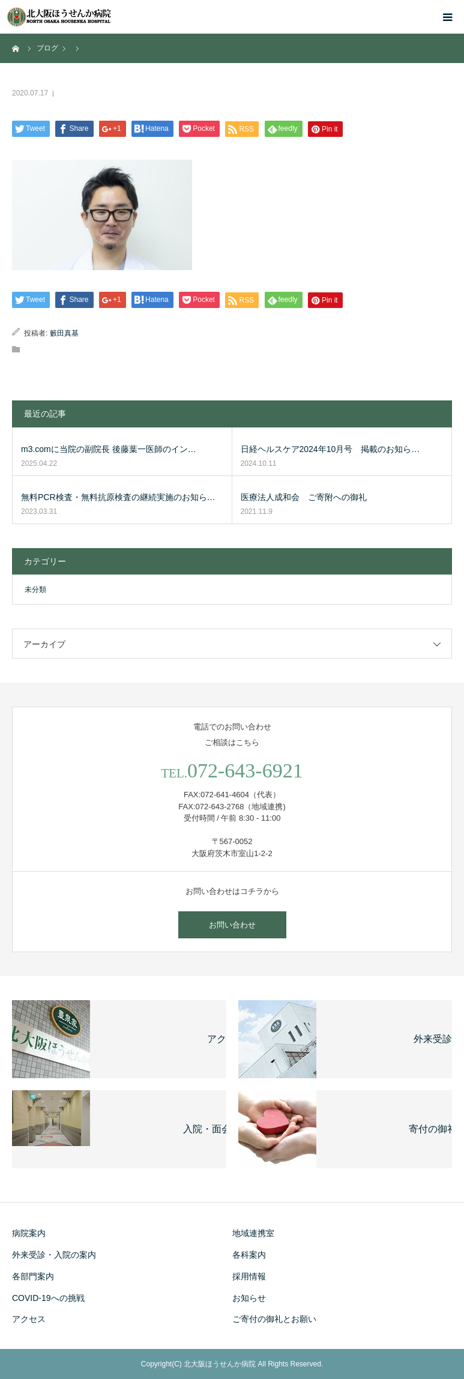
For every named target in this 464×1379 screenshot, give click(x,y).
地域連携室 (253, 1233)
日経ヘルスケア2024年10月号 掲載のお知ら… (330, 449)
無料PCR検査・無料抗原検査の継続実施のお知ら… (118, 497)
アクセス (29, 1319)
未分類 (35, 589)
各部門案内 (33, 1276)
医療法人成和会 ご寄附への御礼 (304, 497)
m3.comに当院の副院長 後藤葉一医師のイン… (108, 449)
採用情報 (249, 1276)
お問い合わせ (232, 924)
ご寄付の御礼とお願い (274, 1319)
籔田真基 (64, 333)
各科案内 (249, 1255)
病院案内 (29, 1233)
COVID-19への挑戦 (48, 1298)
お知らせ (249, 1298)
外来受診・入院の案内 (54, 1255)
